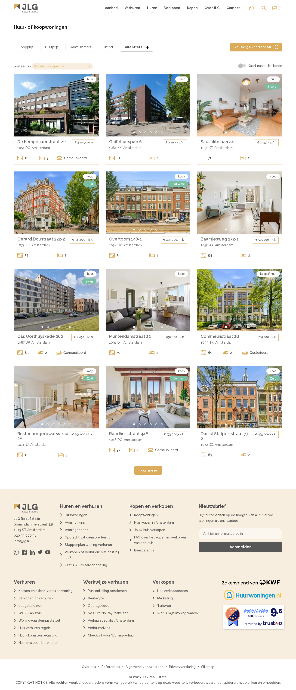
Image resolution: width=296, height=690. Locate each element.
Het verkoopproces (172, 591)
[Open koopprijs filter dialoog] (26, 47)
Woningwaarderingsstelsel (39, 620)
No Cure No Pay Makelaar (108, 613)
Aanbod (111, 10)
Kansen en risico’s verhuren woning (45, 591)
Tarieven (164, 606)
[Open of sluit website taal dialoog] (276, 8)
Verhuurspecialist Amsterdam (111, 620)
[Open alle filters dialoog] (136, 47)
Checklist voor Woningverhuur (111, 635)
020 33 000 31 (25, 535)
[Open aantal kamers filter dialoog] (80, 47)
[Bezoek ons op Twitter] (40, 552)
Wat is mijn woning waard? (178, 613)
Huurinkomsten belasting (37, 635)
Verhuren (132, 10)
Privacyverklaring (182, 667)
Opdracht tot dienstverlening (88, 537)
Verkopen (172, 8)
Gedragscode (98, 606)
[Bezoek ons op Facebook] (24, 552)
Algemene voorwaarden (144, 667)
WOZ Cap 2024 (30, 613)
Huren (152, 10)
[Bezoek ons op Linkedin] (32, 552)
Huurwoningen (76, 515)
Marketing (165, 598)
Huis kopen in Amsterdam (154, 522)
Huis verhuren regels (34, 628)
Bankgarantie (144, 550)
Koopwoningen (146, 515)
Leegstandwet (30, 606)
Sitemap (207, 667)
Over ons (89, 667)
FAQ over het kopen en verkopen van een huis (160, 540)
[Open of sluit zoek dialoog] (264, 8)
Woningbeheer (76, 530)
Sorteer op (22, 66)
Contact (233, 8)
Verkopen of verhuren (35, 598)
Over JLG (212, 8)
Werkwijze (96, 598)
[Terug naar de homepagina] (26, 8)
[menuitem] (111, 10)
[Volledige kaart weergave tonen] (256, 47)
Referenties (111, 667)
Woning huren (75, 522)
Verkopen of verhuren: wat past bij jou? (92, 555)
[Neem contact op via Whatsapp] (251, 8)
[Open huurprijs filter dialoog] (51, 47)
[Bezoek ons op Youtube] (47, 552)
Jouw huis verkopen (149, 530)
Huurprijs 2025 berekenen (38, 643)
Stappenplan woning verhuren (88, 545)
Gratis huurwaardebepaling (86, 565)
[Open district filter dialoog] (108, 47)
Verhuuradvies (99, 628)
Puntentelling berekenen (107, 591)
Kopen (192, 10)
